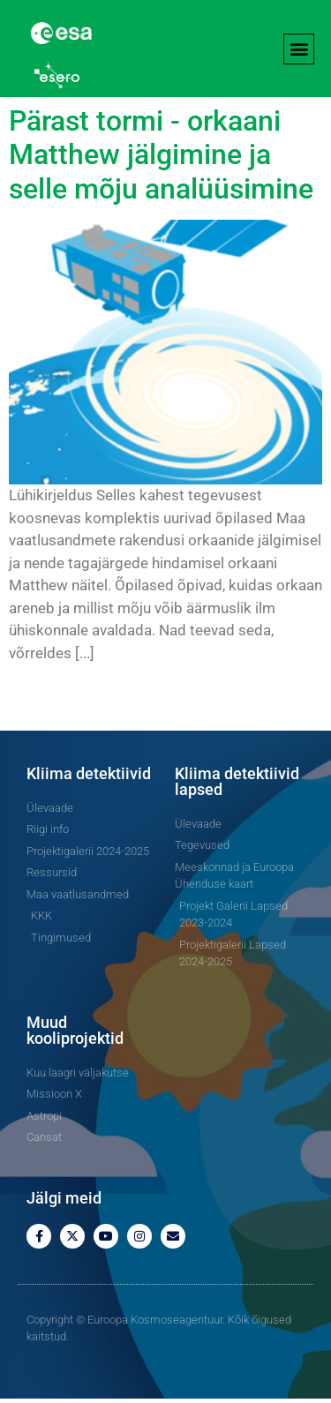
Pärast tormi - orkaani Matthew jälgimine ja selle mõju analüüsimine (161, 159)
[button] (298, 49)
